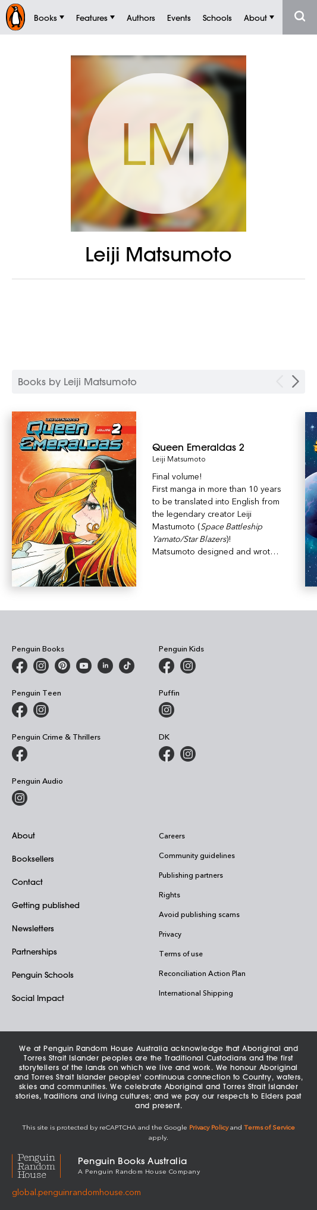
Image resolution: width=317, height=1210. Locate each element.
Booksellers (33, 858)
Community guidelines (197, 855)
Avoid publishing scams (199, 914)
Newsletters (33, 928)
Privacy (170, 933)
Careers (172, 835)
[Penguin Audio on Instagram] (19, 798)
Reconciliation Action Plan (202, 973)
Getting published (46, 905)
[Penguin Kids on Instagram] (188, 665)
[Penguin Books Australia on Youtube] (84, 665)
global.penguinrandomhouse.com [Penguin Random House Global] (76, 1192)
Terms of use (181, 953)
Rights (169, 894)
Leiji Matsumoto (179, 458)
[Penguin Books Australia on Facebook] (19, 665)
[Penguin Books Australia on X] (62, 665)
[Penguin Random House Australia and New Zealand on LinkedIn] (105, 665)
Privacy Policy (208, 1127)
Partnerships (34, 951)
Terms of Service (269, 1127)
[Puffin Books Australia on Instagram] (166, 710)
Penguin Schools (43, 974)
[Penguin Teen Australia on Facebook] (19, 710)
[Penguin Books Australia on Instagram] (41, 665)
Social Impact (38, 998)
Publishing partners (191, 874)
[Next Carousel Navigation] (295, 381)
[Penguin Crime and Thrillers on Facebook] (19, 754)
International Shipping (196, 992)
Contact (27, 882)
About (23, 835)
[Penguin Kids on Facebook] (166, 665)
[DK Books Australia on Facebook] (166, 754)
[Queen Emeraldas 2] (217, 447)
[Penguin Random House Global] (45, 1164)
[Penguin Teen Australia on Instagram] (41, 710)
